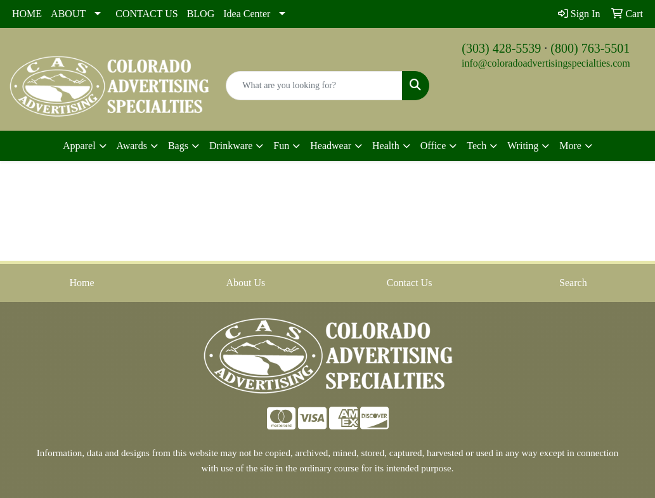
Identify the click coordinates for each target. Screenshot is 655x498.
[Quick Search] (314, 85)
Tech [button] (476, 145)
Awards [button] (132, 145)
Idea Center (246, 13)
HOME (27, 13)
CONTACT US (146, 13)
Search (573, 282)
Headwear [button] (330, 145)
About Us (245, 282)
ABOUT (68, 13)
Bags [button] (178, 145)
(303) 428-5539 (501, 48)
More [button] (570, 145)
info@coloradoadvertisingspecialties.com (546, 63)
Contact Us (409, 282)
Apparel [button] (79, 145)
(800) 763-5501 (590, 48)
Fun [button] (281, 145)
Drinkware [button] (230, 145)
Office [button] (433, 145)
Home (82, 282)
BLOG (201, 13)
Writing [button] (522, 145)
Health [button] (385, 145)
